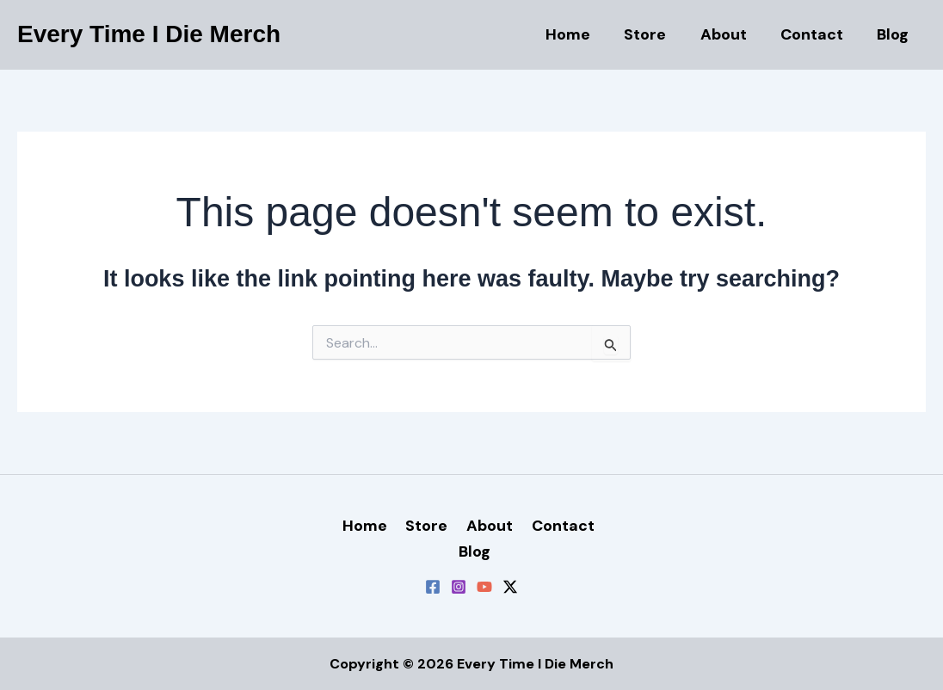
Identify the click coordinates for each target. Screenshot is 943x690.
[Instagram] (458, 587)
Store (655, 34)
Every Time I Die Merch (148, 34)
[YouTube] (484, 587)
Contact (816, 34)
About (730, 34)
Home (580, 34)
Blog (894, 34)
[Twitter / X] (510, 587)
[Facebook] (433, 587)
